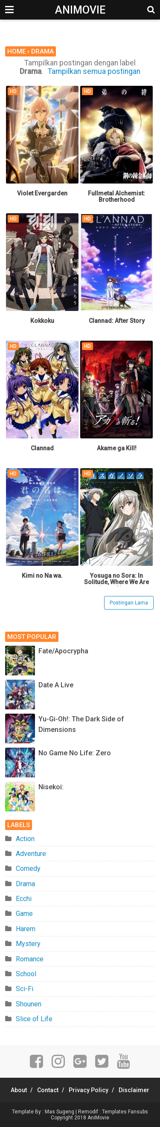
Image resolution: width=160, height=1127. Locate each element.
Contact (47, 1090)
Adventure (31, 854)
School (26, 974)
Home (16, 51)
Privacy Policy (88, 1090)
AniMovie (80, 10)
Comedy (28, 868)
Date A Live (55, 685)
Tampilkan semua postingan (94, 71)
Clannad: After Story (117, 320)
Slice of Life (34, 1019)
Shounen (28, 1004)
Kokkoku (42, 320)
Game (24, 914)
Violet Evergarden (42, 193)
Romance (30, 959)
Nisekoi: (51, 787)
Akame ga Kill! (117, 448)
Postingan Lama (129, 603)
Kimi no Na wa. (42, 575)
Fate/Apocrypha (63, 651)
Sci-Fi (24, 989)
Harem (25, 929)
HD (13, 91)
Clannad (42, 448)
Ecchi (24, 899)
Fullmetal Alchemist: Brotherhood (116, 196)
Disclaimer (134, 1090)
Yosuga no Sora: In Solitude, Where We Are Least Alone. (116, 582)
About (19, 1090)
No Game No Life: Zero (74, 753)
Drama (25, 884)
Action (25, 839)
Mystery (28, 944)
